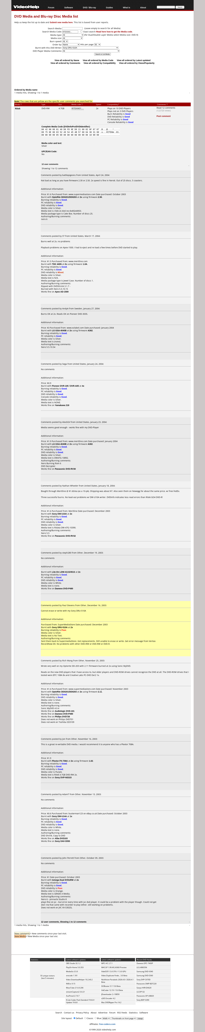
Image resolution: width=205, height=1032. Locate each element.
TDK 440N (57, 264)
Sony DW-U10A (59, 513)
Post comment (164, 116)
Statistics (133, 1012)
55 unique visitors (47, 975)
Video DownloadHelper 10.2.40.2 (79, 979)
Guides (109, 7)
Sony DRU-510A (60, 627)
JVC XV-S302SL (65, 907)
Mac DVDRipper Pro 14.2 (111, 1002)
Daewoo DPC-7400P (145, 963)
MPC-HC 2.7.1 (107, 963)
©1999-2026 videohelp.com (102, 1029)
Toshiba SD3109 (66, 722)
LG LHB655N (142, 967)
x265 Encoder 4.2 (108, 998)
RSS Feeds (122, 1012)
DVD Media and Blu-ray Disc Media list (46, 16)
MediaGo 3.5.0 (72, 971)
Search (58, 1012)
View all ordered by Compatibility (100, 63)
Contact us (69, 1012)
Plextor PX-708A (60, 760)
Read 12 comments (166, 107)
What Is (126, 7)
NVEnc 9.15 (70, 983)
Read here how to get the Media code (114, 31)
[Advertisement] (102, 76)
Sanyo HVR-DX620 (144, 988)
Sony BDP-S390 (143, 1000)
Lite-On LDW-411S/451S (63, 572)
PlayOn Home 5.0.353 (75, 967)
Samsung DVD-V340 (145, 971)
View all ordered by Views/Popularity (137, 63)
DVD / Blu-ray (89, 7)
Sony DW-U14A (59, 816)
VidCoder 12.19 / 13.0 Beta (112, 990)
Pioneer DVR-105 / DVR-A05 (65, 385)
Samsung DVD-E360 (145, 975)
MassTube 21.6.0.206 (74, 988)
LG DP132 (141, 992)
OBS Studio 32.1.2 (73, 963)
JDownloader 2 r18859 (110, 994)
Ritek (17, 108)
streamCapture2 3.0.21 (75, 992)
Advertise (102, 1012)
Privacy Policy (82, 1012)
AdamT (65, 794)
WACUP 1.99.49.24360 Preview (113, 967)
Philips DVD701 (66, 719)
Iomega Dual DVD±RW (62, 880)
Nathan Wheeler (70, 485)
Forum (51, 7)
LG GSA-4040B (59, 330)
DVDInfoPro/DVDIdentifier (76, 126)
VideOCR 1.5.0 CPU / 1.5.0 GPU (113, 971)
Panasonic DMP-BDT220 (146, 983)
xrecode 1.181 (72, 975)
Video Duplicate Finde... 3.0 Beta (114, 975)
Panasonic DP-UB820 (145, 996)
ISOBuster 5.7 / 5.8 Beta (111, 986)
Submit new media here (61, 22)
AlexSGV (66, 422)
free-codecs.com (107, 1024)
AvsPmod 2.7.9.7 (72, 996)
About (143, 7)
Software (68, 7)
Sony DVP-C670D (143, 979)
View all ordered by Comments (65, 63)
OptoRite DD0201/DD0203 (64, 197)
